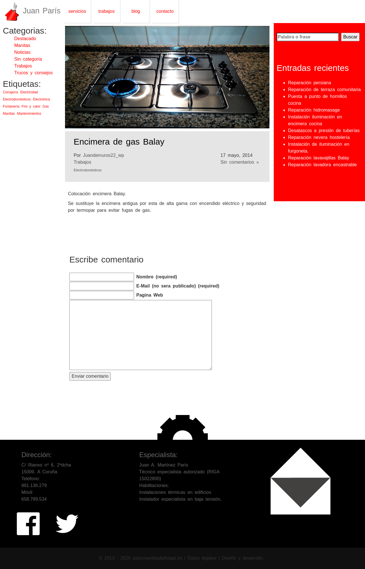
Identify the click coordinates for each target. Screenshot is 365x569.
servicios (77, 11)
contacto (165, 11)
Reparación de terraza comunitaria (324, 89)
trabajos (106, 11)
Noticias (22, 52)
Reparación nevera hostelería (319, 137)
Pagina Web (149, 295)
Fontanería (11, 106)
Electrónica (41, 99)
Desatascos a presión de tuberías (324, 130)
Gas (45, 106)
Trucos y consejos (33, 72)
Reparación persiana (309, 82)
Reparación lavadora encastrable (322, 164)
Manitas (22, 45)
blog (135, 11)
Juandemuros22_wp (103, 155)
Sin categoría (28, 59)
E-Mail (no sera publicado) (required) (177, 286)
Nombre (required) (156, 276)
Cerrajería (10, 92)
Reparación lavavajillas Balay (318, 157)
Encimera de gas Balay (119, 141)
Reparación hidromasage (314, 110)
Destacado (25, 38)
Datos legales (203, 557)
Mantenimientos (29, 114)
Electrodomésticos (17, 99)
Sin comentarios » (239, 162)
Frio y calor (31, 106)
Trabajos (23, 65)
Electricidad (29, 92)
